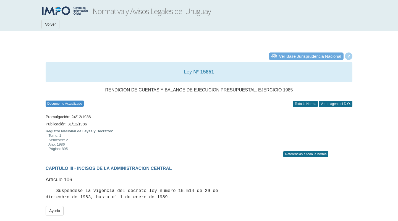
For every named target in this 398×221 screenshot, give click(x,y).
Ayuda (54, 211)
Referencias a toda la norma (306, 154)
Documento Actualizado (64, 104)
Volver (50, 24)
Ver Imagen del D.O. (336, 104)
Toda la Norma (305, 104)
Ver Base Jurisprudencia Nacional (310, 56)
